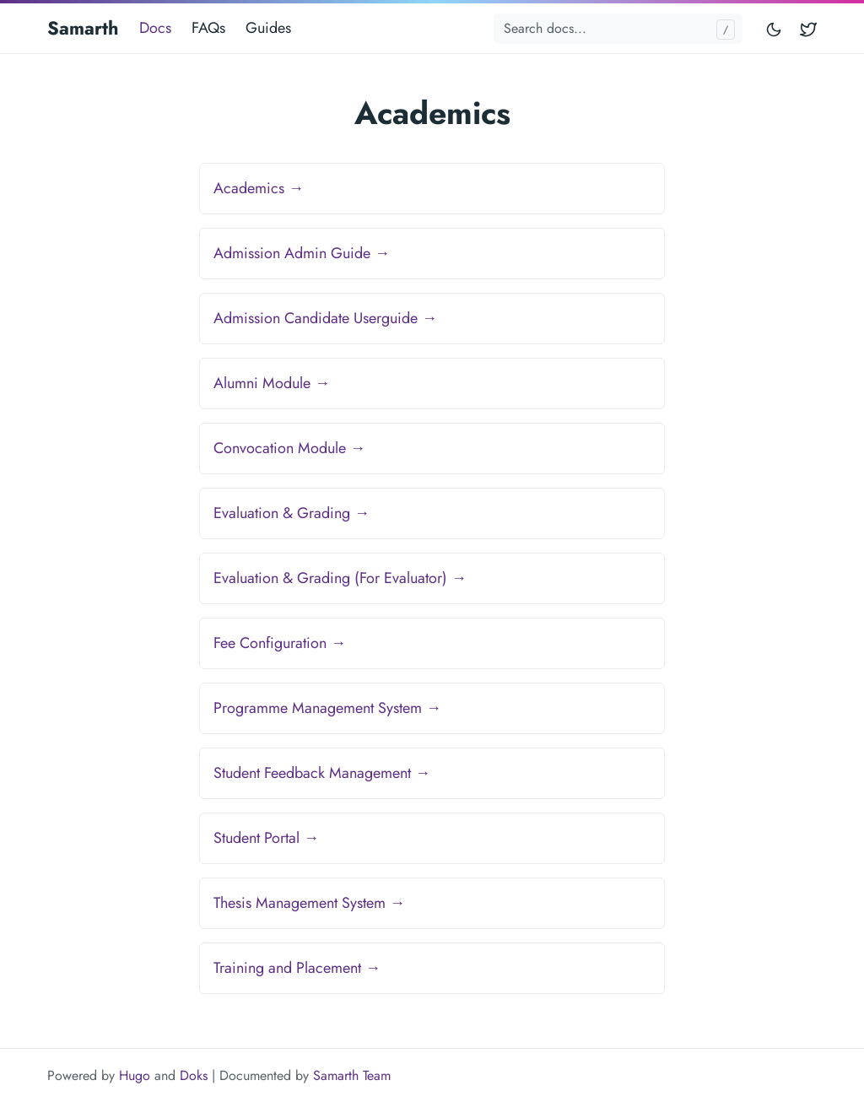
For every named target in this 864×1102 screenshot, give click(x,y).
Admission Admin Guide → (301, 253)
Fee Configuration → (279, 643)
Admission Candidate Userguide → (325, 318)
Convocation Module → (289, 448)
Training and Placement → (297, 968)
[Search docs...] (618, 29)
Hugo (134, 1075)
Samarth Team (352, 1075)
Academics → (258, 188)
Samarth (83, 27)
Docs (155, 28)
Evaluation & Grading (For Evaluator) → (340, 578)
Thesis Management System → (309, 903)
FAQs (208, 28)
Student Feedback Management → (321, 773)
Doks (194, 1075)
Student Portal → (266, 838)
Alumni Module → (271, 383)
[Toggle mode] (774, 28)
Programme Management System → (327, 708)
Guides (268, 28)
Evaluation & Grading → (291, 513)
